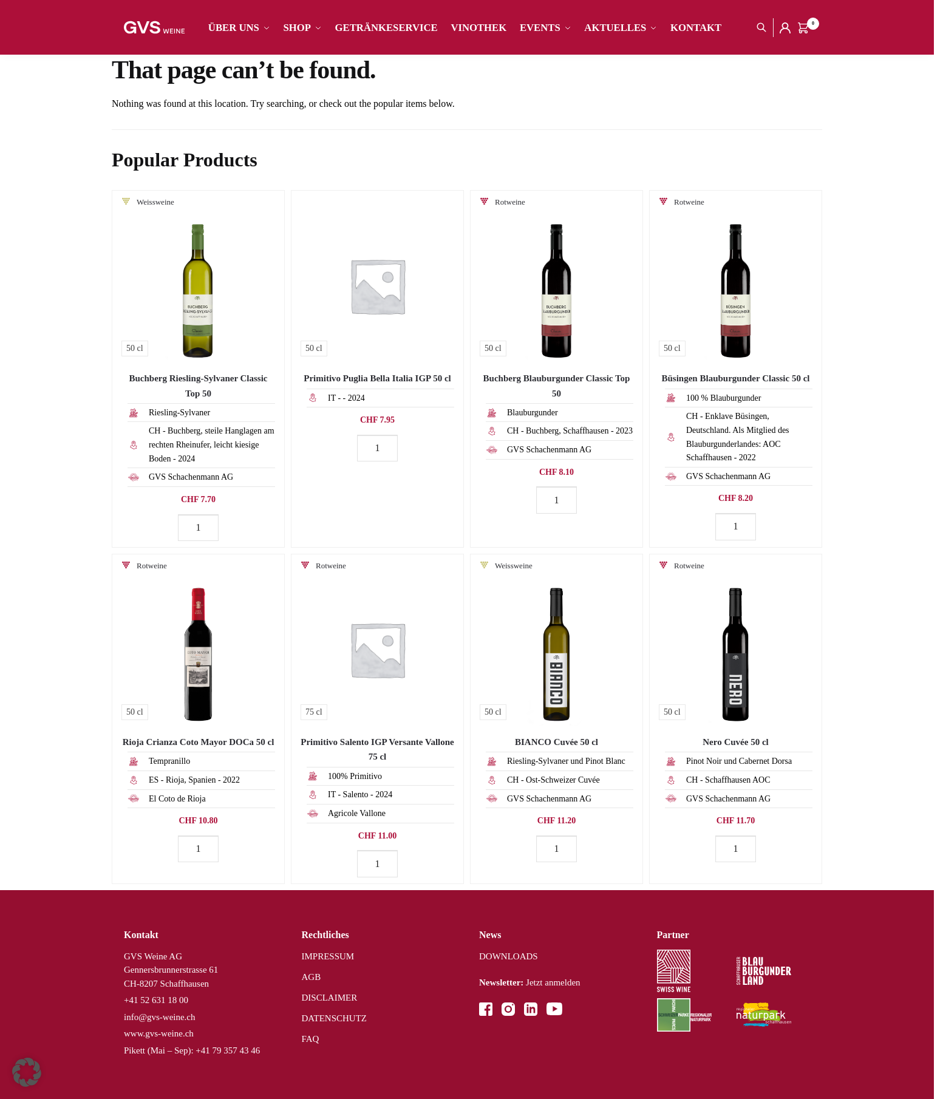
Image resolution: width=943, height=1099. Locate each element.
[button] (26, 1072)
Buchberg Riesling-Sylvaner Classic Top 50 (198, 385)
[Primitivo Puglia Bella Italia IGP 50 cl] (377, 276)
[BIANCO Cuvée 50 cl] (556, 640)
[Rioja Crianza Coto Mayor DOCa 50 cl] (198, 640)
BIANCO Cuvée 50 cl (556, 742)
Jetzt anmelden (529, 982)
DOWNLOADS (508, 956)
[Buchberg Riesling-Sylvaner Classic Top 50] (198, 276)
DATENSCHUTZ (334, 1018)
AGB (311, 977)
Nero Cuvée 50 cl (735, 742)
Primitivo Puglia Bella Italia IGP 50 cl (377, 378)
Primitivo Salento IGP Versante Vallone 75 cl (377, 749)
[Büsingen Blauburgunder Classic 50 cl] (735, 276)
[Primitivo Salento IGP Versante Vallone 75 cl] (377, 640)
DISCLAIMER (330, 997)
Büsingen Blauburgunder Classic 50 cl (736, 378)
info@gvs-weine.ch (160, 1017)
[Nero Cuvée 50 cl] (735, 640)
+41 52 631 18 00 (156, 1000)
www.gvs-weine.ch (159, 1033)
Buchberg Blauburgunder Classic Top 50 (556, 385)
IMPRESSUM (328, 956)
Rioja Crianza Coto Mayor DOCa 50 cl (198, 742)
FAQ (310, 1039)
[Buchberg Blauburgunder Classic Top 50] (556, 276)
